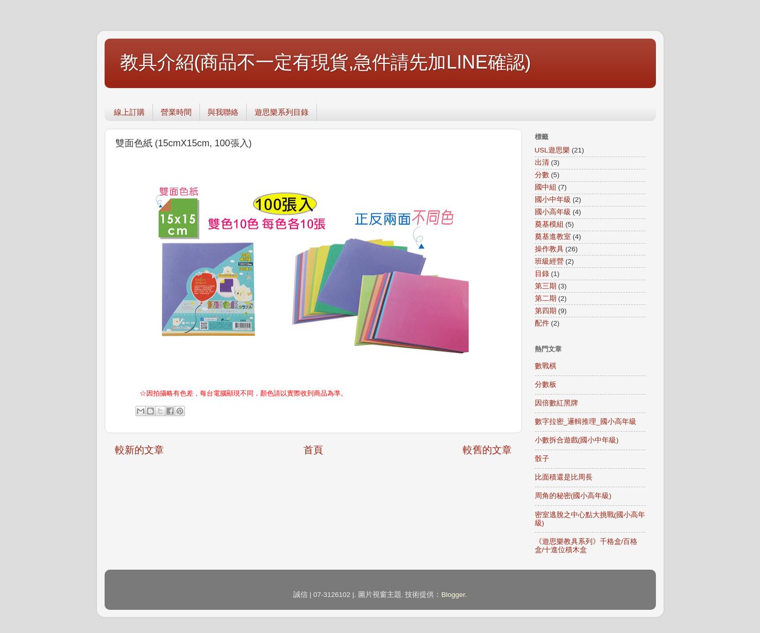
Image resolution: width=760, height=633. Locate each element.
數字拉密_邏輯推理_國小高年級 (585, 421)
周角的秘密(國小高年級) (573, 496)
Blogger (453, 594)
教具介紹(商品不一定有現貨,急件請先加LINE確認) (325, 62)
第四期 (545, 311)
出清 (542, 162)
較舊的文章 (487, 449)
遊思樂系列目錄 (282, 112)
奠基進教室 (553, 237)
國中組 (545, 187)
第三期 (545, 286)
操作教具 (549, 249)
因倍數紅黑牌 (556, 403)
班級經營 (549, 261)
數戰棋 (545, 366)
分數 (542, 175)
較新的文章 (139, 449)
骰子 (542, 459)
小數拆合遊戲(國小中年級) (577, 440)
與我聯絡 (223, 112)
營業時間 (176, 112)
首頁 (313, 449)
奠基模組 (549, 224)
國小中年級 (553, 199)
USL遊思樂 (552, 150)
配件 (542, 323)
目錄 (542, 274)
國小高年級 (553, 212)
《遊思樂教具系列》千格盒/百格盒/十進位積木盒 (586, 546)
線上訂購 (129, 112)
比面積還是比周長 (564, 477)
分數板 (545, 384)
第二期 (545, 298)
